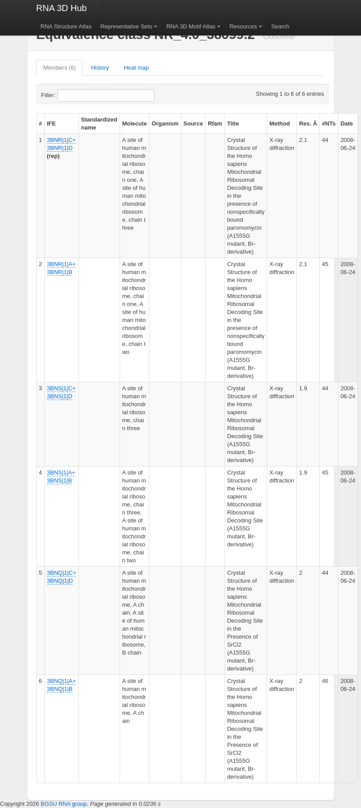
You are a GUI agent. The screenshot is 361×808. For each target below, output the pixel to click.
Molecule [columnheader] (134, 123)
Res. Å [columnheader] (308, 123)
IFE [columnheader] (51, 123)
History (100, 67)
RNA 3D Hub (61, 8)
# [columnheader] (40, 123)
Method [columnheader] (279, 123)
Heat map (136, 67)
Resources (243, 26)
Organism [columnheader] (165, 123)
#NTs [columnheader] (329, 123)
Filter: (70, 95)
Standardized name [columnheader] (99, 123)
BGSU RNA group (64, 803)
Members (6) (59, 67)
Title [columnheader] (233, 123)
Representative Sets (126, 26)
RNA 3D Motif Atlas (190, 26)
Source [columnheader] (193, 123)
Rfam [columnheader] (215, 123)
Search (280, 26)
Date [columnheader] (347, 123)
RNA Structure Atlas (66, 26)
